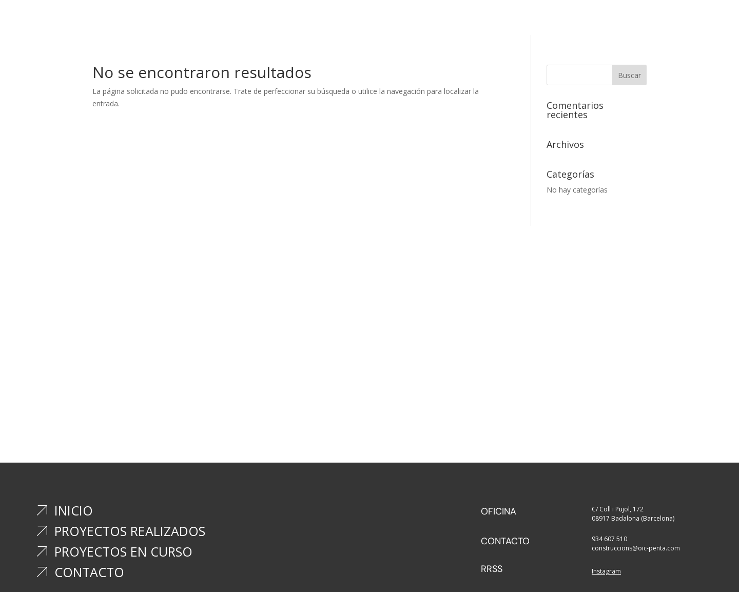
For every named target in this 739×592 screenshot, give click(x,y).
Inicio (293, 21)
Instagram (606, 571)
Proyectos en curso (448, 21)
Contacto (517, 21)
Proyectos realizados (356, 21)
